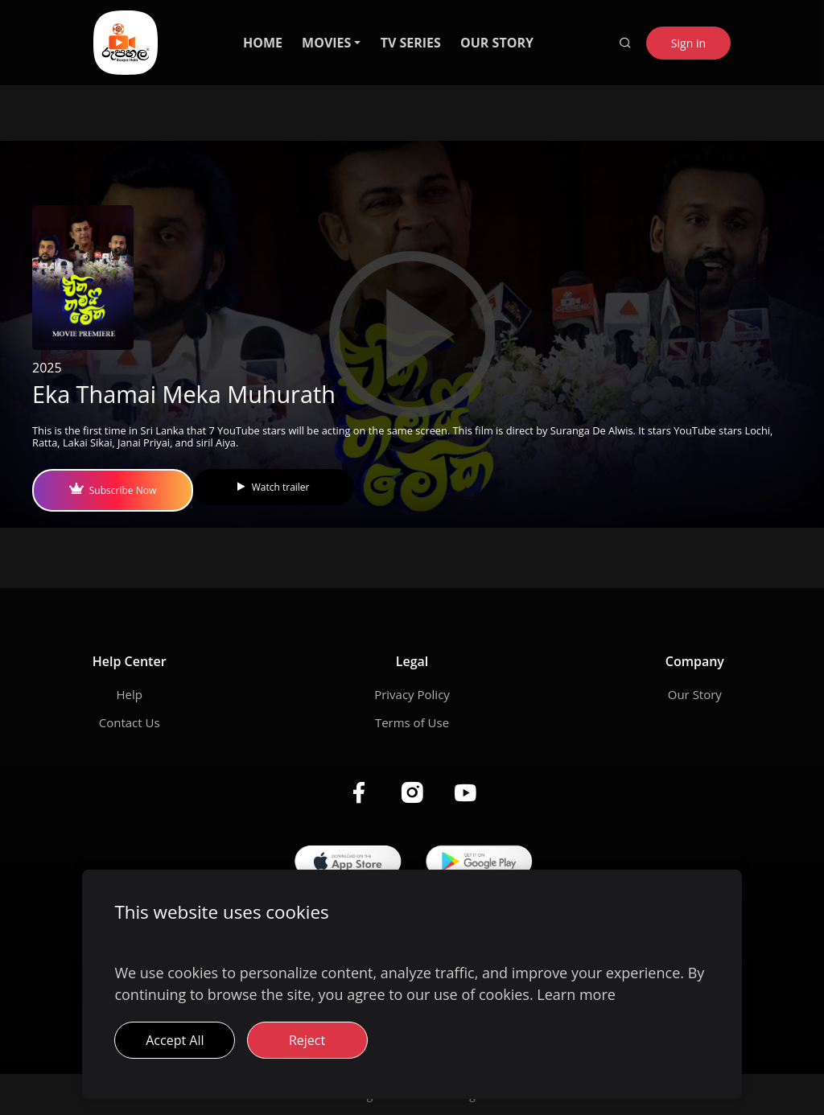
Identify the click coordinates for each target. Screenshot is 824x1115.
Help (129, 694)
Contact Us (129, 722)
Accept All (175, 1040)
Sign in (688, 43)
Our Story (695, 694)
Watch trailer (273, 487)
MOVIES (326, 42)
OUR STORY (497, 42)
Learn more (576, 994)
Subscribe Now (112, 490)
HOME (262, 42)
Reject (307, 1040)
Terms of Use (412, 722)
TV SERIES (411, 42)
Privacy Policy (412, 694)
